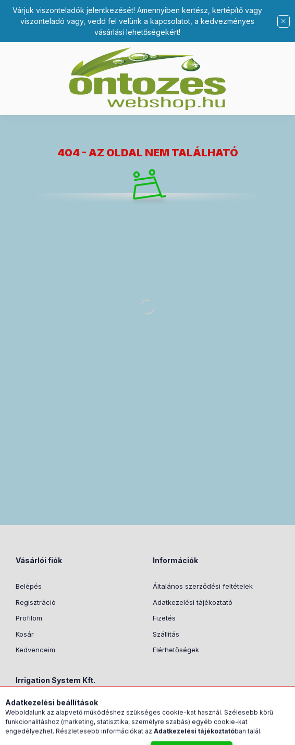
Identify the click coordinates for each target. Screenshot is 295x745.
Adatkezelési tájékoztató (192, 602)
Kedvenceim (35, 649)
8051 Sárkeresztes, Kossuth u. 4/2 (83, 706)
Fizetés (164, 618)
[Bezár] (283, 21)
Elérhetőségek (176, 649)
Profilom (29, 618)
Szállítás (166, 634)
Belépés (29, 586)
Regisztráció (36, 602)
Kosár (25, 634)
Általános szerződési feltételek (203, 586)
